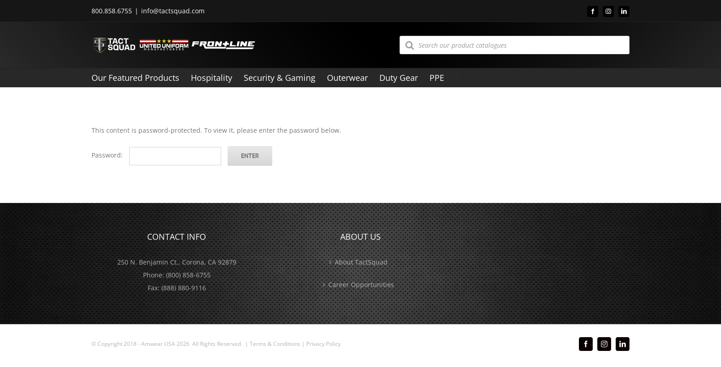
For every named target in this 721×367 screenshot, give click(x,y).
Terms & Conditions (275, 344)
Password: (156, 155)
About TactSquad (361, 262)
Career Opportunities (361, 284)
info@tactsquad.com (173, 10)
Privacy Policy (323, 344)
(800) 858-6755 (188, 275)
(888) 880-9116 (183, 287)
